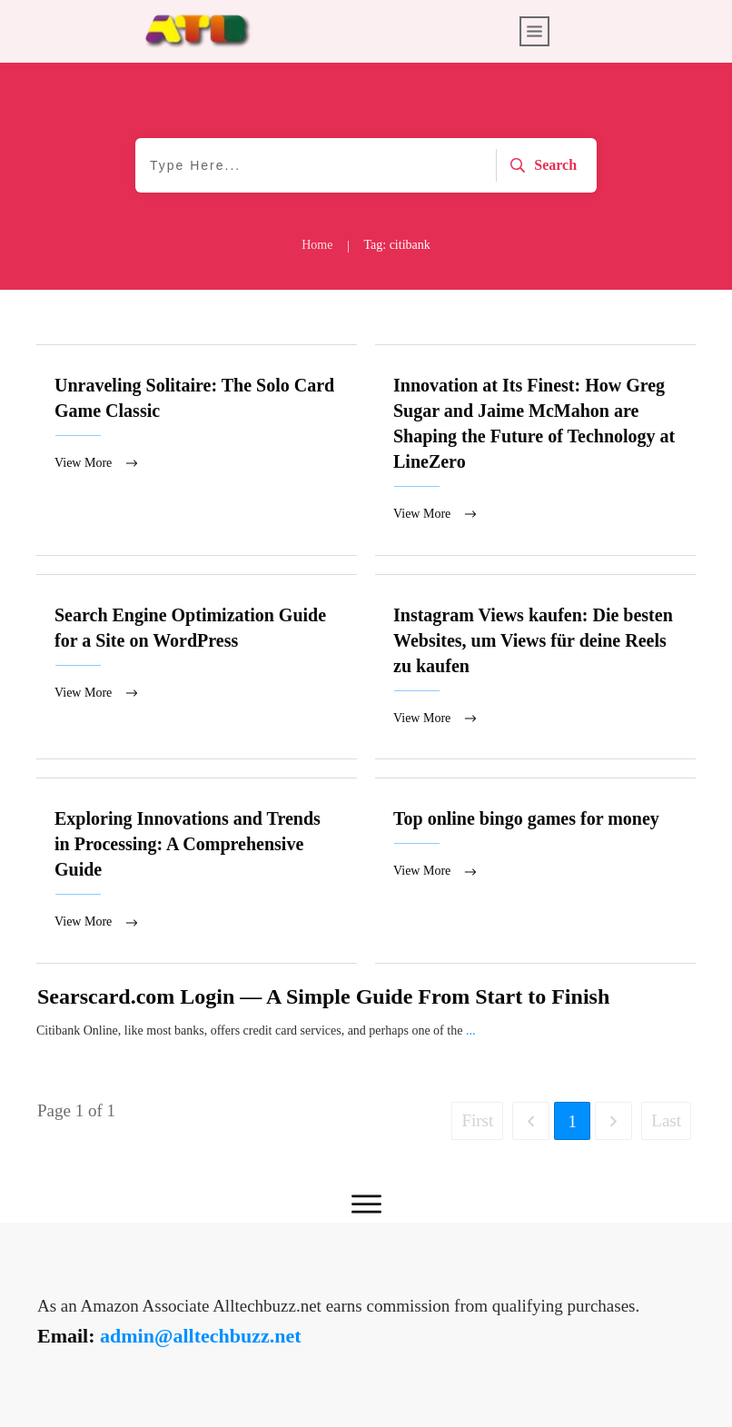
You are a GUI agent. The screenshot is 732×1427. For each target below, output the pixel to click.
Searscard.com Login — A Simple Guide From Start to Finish (323, 999)
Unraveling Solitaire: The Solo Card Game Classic (196, 450)
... (471, 1033)
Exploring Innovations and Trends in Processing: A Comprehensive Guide (196, 873)
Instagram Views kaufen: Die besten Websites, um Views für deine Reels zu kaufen (535, 668)
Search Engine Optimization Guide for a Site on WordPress (196, 668)
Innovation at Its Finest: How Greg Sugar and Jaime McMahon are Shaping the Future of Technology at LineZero (535, 450)
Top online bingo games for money (535, 873)
